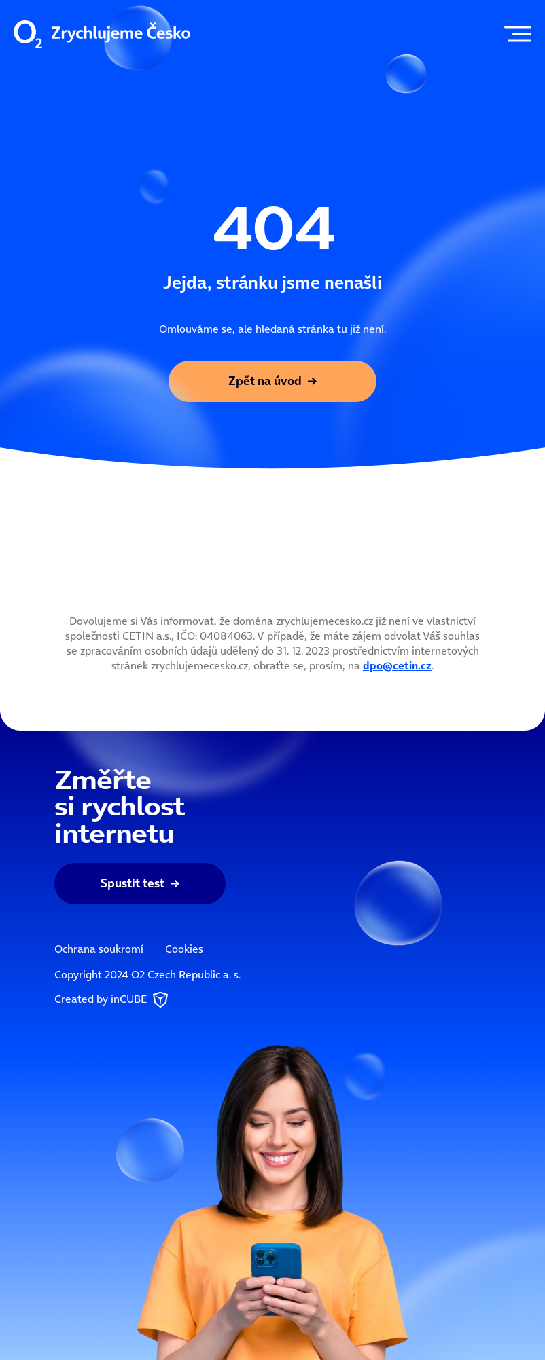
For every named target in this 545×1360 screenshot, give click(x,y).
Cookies (184, 948)
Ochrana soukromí (98, 948)
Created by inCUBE (112, 1000)
